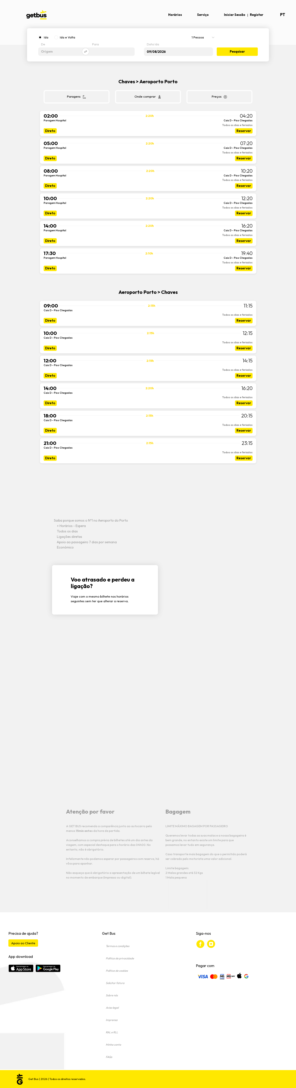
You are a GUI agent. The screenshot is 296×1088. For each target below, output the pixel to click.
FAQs (109, 1057)
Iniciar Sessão (234, 15)
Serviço (203, 15)
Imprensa (112, 1020)
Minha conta (113, 1044)
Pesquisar (237, 52)
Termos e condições (117, 946)
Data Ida (153, 44)
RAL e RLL (112, 1032)
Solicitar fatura (115, 983)
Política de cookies (117, 970)
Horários (175, 15)
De (43, 44)
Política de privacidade (120, 958)
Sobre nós (112, 995)
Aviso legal (112, 1007)
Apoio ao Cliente (23, 943)
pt (282, 15)
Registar (256, 15)
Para (95, 44)
